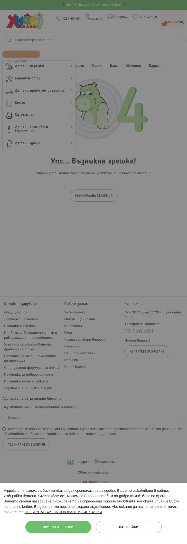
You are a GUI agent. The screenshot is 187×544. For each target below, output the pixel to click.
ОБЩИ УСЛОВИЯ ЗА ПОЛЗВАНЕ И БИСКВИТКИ (63, 512)
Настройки (129, 527)
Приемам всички (58, 527)
